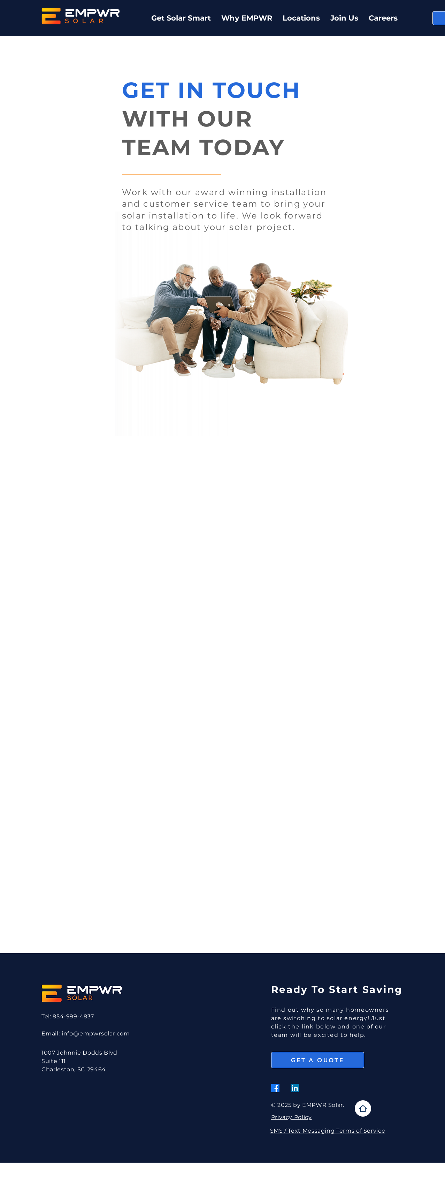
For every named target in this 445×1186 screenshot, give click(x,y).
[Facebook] (275, 1088)
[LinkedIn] (295, 1088)
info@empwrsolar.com (96, 1033)
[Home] (363, 1108)
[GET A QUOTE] (317, 1060)
